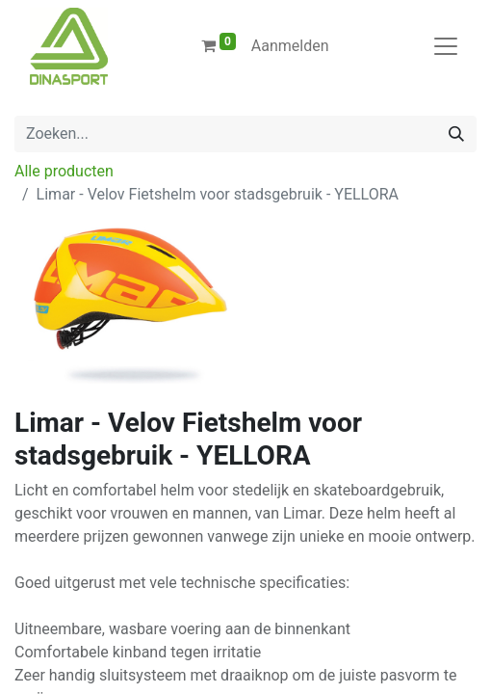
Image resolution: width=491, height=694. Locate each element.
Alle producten (64, 171)
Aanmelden (290, 46)
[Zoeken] (456, 134)
